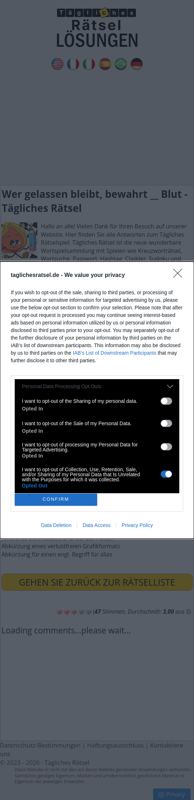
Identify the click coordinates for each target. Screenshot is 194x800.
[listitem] (97, 386)
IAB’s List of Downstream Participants (114, 353)
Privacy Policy (137, 525)
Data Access (96, 525)
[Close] (180, 275)
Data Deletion (56, 525)
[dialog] (97, 400)
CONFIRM (55, 499)
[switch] (166, 401)
